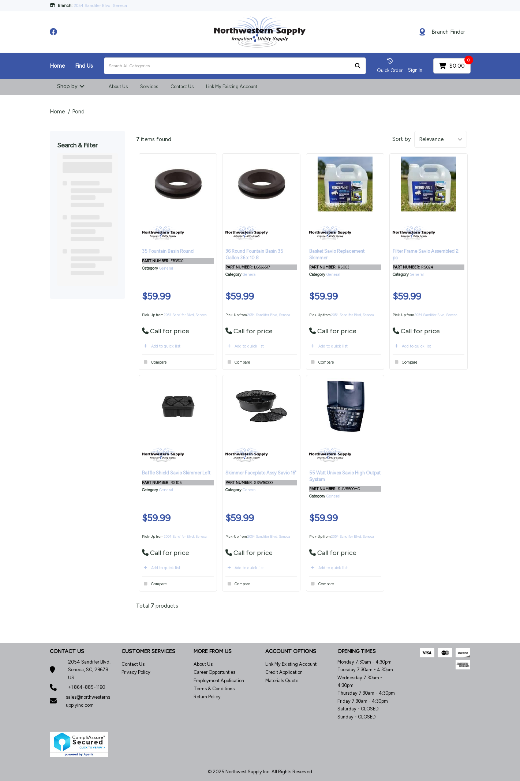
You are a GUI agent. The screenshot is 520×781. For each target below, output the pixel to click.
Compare (154, 362)
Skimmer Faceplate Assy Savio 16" (260, 473)
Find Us (84, 66)
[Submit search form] (357, 66)
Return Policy (207, 696)
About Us (118, 86)
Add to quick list (161, 346)
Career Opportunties (214, 672)
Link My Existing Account (231, 86)
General (166, 268)
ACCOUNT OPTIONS (290, 651)
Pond (78, 111)
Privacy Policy (135, 672)
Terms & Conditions (214, 688)
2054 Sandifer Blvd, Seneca (185, 315)
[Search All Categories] (235, 65)
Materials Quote (281, 680)
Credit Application (284, 672)
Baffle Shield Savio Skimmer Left (176, 473)
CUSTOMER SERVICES (148, 651)
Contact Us (182, 86)
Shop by (67, 86)
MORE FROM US (213, 651)
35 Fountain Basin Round (168, 251)
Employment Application (219, 680)
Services (149, 86)
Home (57, 66)
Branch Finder (448, 31)
